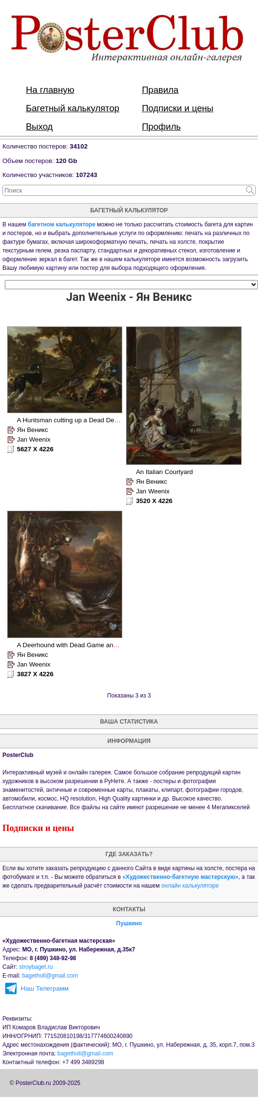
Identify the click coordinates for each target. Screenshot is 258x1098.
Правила (160, 90)
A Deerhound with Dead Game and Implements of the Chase (103, 645)
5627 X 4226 (35, 449)
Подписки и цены (178, 108)
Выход (39, 126)
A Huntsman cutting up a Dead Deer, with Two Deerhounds (101, 420)
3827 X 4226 (35, 674)
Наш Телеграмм (45, 988)
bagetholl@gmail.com (50, 975)
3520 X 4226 (154, 500)
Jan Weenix (33, 439)
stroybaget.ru (36, 967)
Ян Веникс (32, 429)
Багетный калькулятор (72, 108)
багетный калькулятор (129, 210)
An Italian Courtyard (164, 471)
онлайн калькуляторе (190, 885)
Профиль (161, 126)
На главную (50, 90)
